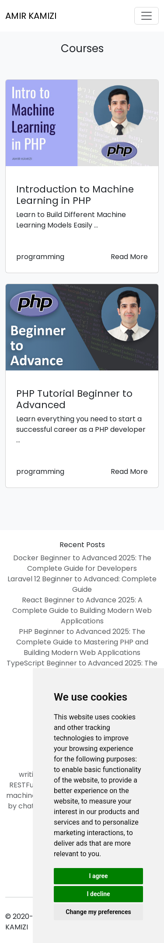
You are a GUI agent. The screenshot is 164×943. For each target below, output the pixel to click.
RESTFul (22, 785)
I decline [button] (98, 893)
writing (30, 774)
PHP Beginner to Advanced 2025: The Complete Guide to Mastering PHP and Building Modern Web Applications (82, 642)
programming (40, 257)
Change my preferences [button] (98, 911)
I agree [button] (98, 875)
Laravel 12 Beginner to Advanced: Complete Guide (82, 584)
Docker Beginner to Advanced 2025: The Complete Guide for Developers (82, 563)
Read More (129, 257)
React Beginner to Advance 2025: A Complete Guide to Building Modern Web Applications (82, 610)
